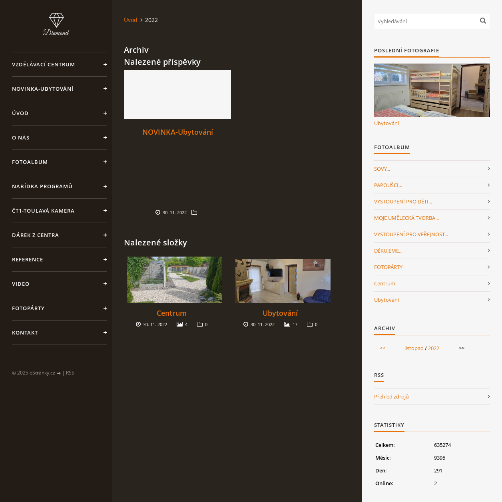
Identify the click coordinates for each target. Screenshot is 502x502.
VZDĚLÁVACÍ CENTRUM (43, 64)
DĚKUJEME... (388, 250)
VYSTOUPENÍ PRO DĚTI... (403, 201)
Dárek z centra (35, 235)
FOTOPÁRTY (388, 267)
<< (382, 348)
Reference (27, 259)
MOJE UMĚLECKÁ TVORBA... (406, 217)
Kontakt (25, 332)
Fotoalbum (30, 161)
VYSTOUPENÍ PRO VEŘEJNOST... (411, 234)
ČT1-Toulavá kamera (43, 210)
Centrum (172, 313)
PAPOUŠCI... (388, 185)
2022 (433, 348)
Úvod (20, 113)
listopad (414, 348)
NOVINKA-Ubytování (43, 88)
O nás (21, 137)
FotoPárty (28, 308)
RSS (70, 372)
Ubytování (280, 313)
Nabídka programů (42, 186)
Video (21, 283)
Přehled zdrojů (391, 396)
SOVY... (382, 168)
